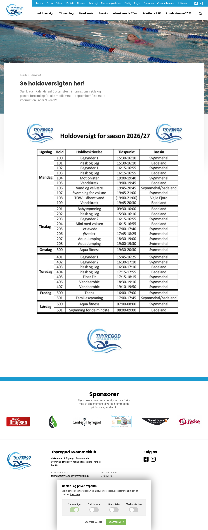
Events (103, 13)
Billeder (59, 3)
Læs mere (75, 494)
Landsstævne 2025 (178, 13)
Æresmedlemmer (166, 3)
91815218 (106, 475)
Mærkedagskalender (111, 3)
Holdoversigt (45, 13)
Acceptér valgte (93, 522)
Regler (137, 3)
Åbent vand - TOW (125, 13)
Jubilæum (182, 3)
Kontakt (70, 3)
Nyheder (81, 3)
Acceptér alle (116, 522)
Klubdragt (93, 3)
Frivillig (128, 3)
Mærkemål (86, 13)
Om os (50, 3)
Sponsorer (149, 3)
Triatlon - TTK (152, 13)
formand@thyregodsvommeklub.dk (70, 475)
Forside (39, 3)
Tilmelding (66, 13)
